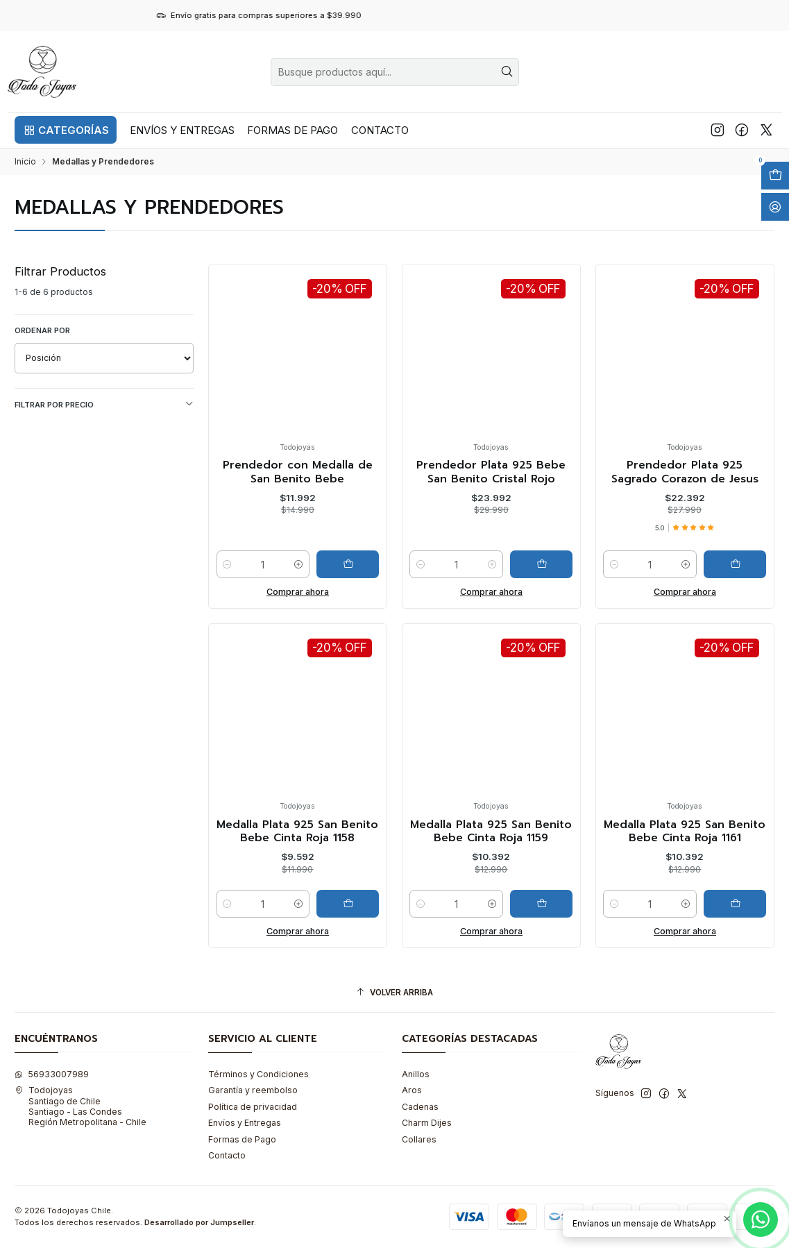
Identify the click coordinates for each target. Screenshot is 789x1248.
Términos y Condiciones (258, 1074)
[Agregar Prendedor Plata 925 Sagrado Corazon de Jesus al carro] (735, 564)
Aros (412, 1090)
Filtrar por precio (104, 404)
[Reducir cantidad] (227, 564)
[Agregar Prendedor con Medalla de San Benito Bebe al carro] (347, 564)
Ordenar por (42, 330)
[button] (66, 130)
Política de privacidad (252, 1107)
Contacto (227, 1155)
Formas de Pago (242, 1139)
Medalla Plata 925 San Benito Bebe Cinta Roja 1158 (297, 899)
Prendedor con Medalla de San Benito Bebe (298, 472)
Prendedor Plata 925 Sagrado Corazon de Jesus (684, 472)
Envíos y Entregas (244, 1123)
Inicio (25, 162)
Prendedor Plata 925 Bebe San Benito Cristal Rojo (491, 472)
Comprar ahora (297, 592)
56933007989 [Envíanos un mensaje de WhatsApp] (52, 1074)
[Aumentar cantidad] (298, 564)
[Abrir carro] (775, 175)
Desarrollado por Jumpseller (199, 1222)
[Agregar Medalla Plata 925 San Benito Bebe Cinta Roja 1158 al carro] (347, 972)
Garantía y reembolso (253, 1090)
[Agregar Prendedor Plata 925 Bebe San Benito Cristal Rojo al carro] (541, 564)
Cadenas (420, 1107)
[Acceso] (775, 207)
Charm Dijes (427, 1123)
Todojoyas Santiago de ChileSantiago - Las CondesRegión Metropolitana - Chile (80, 1106)
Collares (419, 1139)
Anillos (416, 1074)
